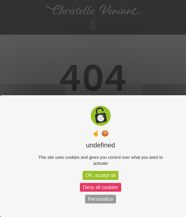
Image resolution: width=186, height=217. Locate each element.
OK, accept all (101, 175)
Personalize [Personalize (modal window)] (100, 199)
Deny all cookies (100, 187)
